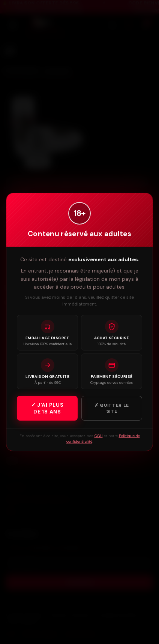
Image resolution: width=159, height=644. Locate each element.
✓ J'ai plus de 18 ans (47, 408)
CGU (98, 435)
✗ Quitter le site (111, 408)
